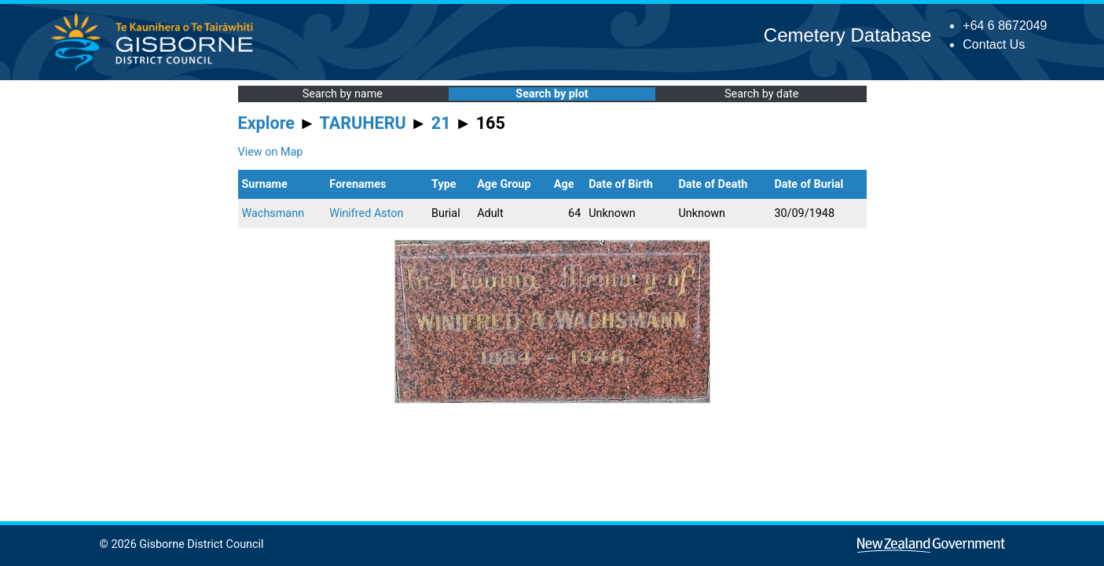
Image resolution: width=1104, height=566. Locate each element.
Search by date (761, 94)
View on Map (270, 152)
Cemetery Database (847, 35)
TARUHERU (363, 123)
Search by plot (551, 94)
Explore (266, 123)
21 (441, 123)
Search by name (343, 94)
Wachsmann (273, 213)
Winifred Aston (366, 213)
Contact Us (994, 44)
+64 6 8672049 (1005, 25)
